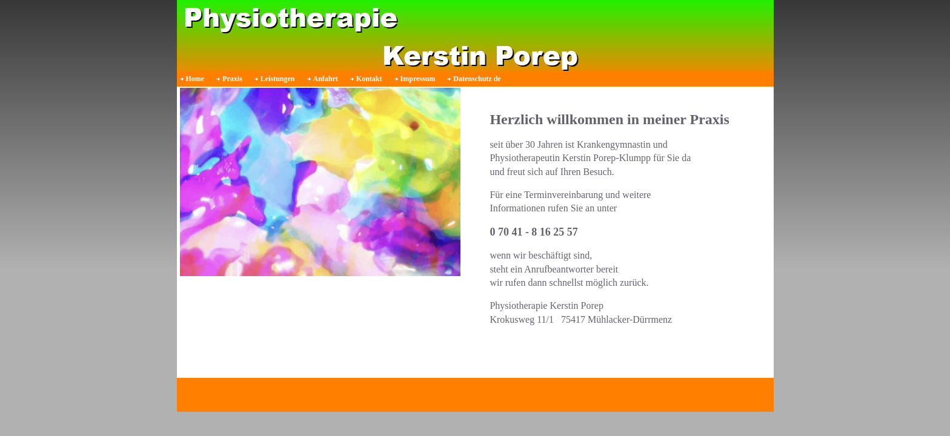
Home (195, 78)
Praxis (232, 78)
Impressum (418, 78)
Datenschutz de (476, 78)
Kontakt (369, 78)
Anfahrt (325, 78)
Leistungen (278, 78)
